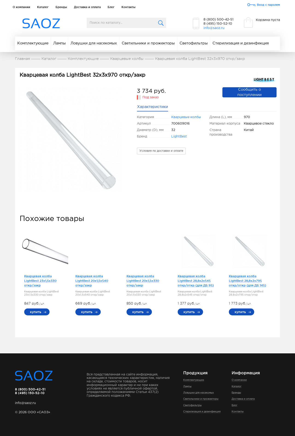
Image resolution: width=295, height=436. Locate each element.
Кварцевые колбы (186, 117)
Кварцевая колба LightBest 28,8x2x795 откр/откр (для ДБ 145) (247, 280)
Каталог (43, 7)
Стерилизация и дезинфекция (240, 43)
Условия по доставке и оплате (161, 151)
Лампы (59, 43)
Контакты (128, 7)
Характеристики (152, 107)
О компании (21, 7)
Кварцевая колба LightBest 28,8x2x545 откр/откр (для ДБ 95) (196, 280)
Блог (111, 7)
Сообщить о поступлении (249, 92)
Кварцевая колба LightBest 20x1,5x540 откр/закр (91, 280)
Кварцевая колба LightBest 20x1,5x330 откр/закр (143, 280)
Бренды (61, 7)
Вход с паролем (268, 4)
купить (35, 312)
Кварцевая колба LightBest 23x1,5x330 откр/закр (40, 280)
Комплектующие (32, 43)
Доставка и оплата (87, 7)
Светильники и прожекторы (148, 43)
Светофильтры (194, 43)
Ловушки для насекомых (94, 43)
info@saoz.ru (214, 28)
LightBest (179, 136)
